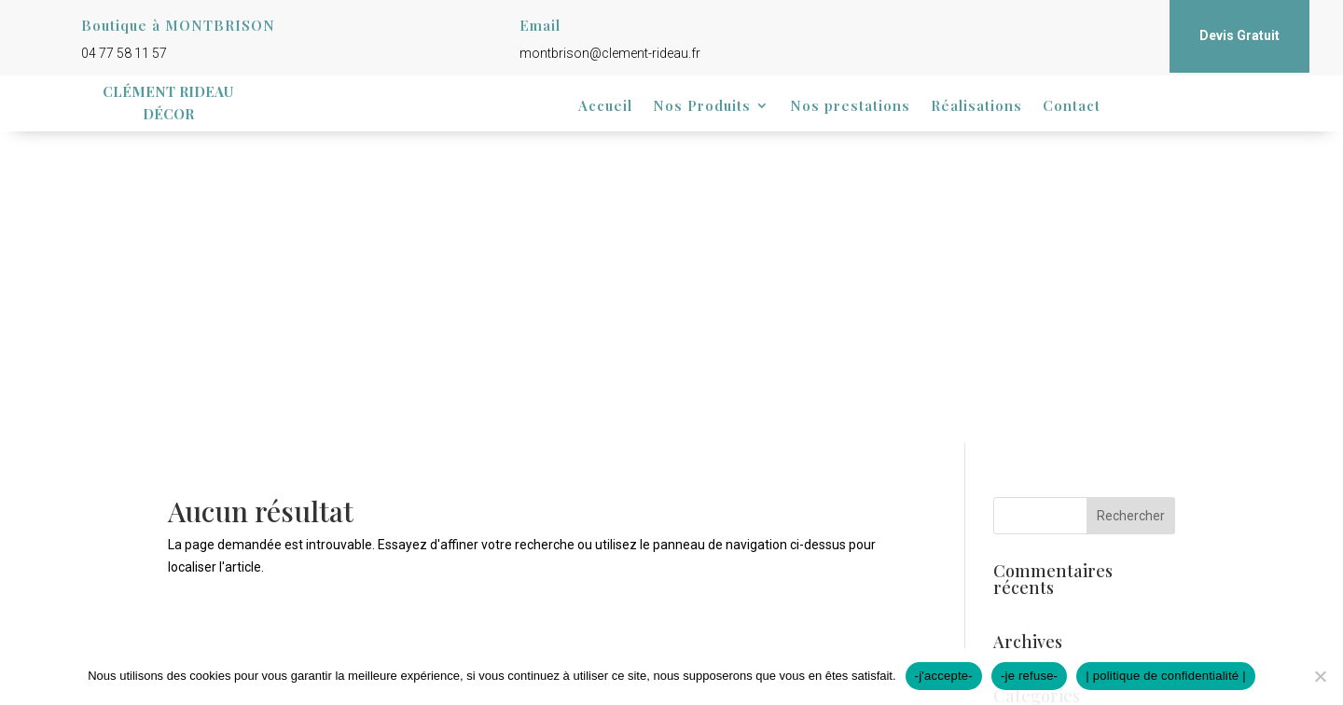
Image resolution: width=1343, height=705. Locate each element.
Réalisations (976, 107)
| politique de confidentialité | (1166, 676)
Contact (1072, 107)
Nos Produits (702, 107)
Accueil (605, 107)
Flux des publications (1054, 516)
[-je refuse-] (1319, 676)
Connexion (1024, 488)
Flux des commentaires (1061, 545)
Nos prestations (850, 107)
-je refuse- (1029, 676)
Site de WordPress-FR (1057, 574)
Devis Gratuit (1239, 35)
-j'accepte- (944, 676)
